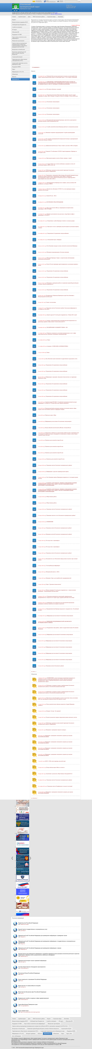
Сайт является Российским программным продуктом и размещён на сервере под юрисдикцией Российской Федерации (38, 1043)
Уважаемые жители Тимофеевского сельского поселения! (59, 786)
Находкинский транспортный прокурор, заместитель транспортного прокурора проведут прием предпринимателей (57, 120)
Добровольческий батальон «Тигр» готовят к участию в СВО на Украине (62, 145)
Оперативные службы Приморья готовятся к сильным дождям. (61, 220)
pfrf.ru (22, 974)
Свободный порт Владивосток (19, 24)
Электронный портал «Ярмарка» (54, 239)
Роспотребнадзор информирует (53, 565)
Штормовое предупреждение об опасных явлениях (58, 252)
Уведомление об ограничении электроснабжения (58, 233)
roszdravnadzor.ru (24, 999)
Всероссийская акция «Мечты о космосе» (56, 767)
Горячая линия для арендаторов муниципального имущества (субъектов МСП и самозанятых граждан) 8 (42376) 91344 (19, 45)
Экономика (60, 16)
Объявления (15, 74)
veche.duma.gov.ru (24, 968)
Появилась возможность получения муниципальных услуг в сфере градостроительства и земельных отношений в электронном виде (57, 334)
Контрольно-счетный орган (18, 49)
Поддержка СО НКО (17, 34)
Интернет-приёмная (30, 1033)
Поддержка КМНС (16, 66)
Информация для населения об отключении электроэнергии (58, 421)
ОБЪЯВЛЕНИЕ (50, 521)
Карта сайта (69, 1033)
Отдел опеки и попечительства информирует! (19, 37)
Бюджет (14, 19)
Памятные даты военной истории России (54, 440)
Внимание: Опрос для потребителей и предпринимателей (58, 578)
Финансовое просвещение (18, 40)
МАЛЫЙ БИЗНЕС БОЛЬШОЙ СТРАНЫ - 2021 (57, 327)
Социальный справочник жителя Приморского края (20, 63)
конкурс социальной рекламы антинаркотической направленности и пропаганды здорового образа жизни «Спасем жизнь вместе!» (57, 321)
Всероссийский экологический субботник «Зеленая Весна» (58, 427)
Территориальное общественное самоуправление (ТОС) (19, 60)
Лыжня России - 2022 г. (52, 195)
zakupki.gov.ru (24, 949)
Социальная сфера (51, 16)
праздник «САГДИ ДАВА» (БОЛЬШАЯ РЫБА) (57, 346)
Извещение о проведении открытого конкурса (56, 729)
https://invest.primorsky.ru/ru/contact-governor (30, 1012)
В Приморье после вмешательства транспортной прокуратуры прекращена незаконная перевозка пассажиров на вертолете (56, 603)
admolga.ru (16, 1038)
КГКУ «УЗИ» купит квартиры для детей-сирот (55, 761)
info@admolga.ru (24, 1039)
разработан (16, 1044)
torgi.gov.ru (23, 936)
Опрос (13, 69)
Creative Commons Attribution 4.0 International (43, 1042)
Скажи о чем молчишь (51, 302)
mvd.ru (22, 993)
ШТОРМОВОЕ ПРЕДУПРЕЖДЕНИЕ (55, 202)
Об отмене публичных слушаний (54, 89)
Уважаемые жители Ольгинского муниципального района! (59, 465)
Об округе (14, 29)
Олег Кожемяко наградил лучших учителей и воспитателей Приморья (62, 245)
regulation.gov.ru (24, 956)
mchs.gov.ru (23, 986)
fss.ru (22, 980)
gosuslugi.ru (23, 930)
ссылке (56, 12)
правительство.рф (24, 924)
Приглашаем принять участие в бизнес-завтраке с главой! (59, 158)
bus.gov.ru (23, 943)
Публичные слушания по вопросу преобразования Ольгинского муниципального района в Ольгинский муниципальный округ (56, 686)
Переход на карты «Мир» (50, 415)
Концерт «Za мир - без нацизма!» (54, 711)
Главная (14, 16)
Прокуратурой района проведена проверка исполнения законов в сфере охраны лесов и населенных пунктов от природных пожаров (57, 409)
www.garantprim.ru (25, 1005)
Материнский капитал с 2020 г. (53, 571)
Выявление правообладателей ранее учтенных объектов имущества (19, 53)
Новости (14, 76)
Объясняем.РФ (15, 32)
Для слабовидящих (16, 1036)
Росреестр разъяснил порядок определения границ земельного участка (61, 717)
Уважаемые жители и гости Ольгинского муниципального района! (61, 515)
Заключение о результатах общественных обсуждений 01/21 (59, 773)
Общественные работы (51, 496)
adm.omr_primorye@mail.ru (56, 13)
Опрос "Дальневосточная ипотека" (53, 584)
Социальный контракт (17, 56)
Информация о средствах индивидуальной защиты (58, 471)
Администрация (22, 16)
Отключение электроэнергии (53, 101)
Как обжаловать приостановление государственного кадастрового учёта (61, 358)
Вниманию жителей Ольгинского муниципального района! (59, 534)
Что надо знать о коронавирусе (53, 540)
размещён (34, 1044)
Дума (29, 16)
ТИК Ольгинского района (39, 16)
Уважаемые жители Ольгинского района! (55, 665)
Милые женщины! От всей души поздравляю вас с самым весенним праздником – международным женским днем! (57, 591)
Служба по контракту (17, 27)
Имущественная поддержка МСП (20, 22)
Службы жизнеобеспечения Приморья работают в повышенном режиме (62, 126)
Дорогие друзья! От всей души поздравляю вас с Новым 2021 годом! (62, 314)
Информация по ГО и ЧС (18, 71)
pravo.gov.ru (23, 961)
